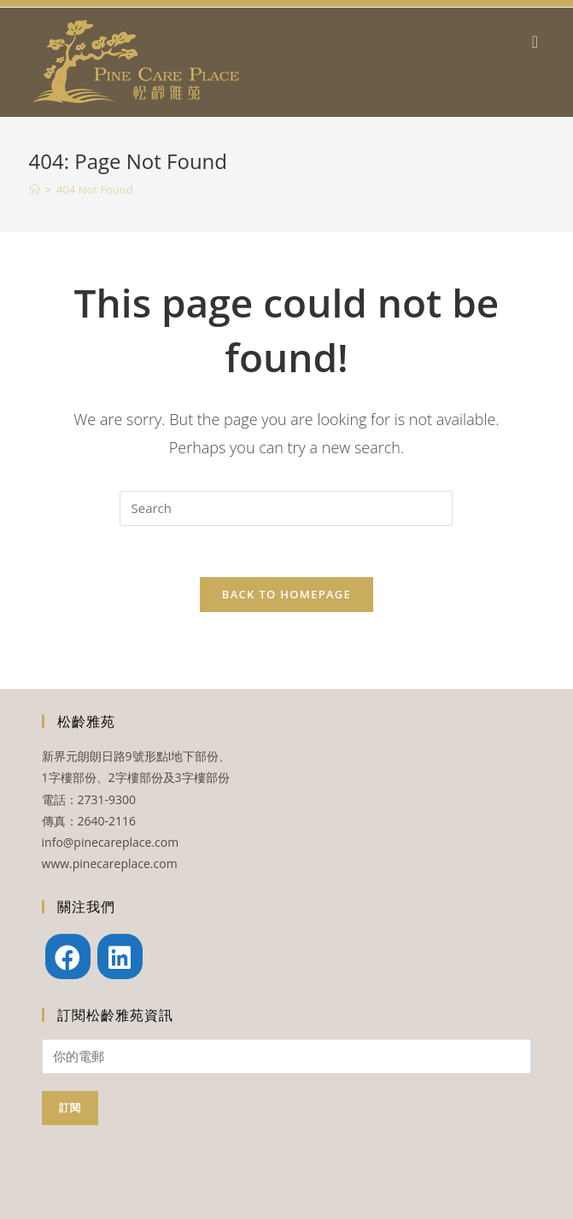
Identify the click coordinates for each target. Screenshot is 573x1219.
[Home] (34, 189)
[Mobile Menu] (538, 41)
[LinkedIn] (119, 956)
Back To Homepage (286, 594)
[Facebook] (67, 956)
